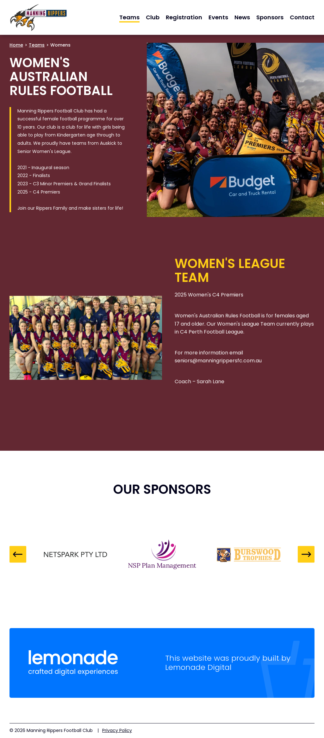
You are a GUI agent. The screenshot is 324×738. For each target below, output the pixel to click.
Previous (17, 554)
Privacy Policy (117, 730)
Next (306, 554)
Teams (37, 45)
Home (16, 45)
